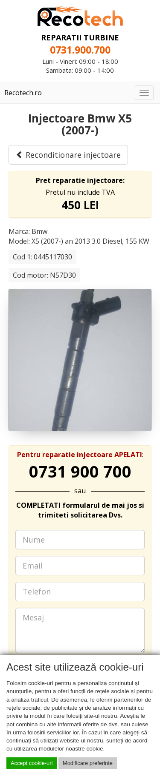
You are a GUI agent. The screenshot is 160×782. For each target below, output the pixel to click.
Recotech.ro (23, 92)
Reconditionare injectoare (68, 155)
